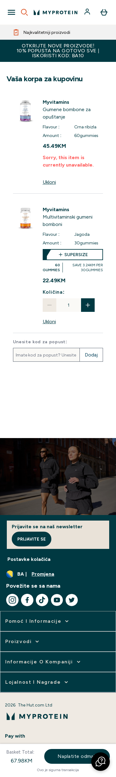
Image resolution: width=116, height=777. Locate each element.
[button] (100, 761)
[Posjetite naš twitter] (72, 600)
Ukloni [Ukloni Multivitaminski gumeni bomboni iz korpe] (49, 321)
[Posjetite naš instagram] (12, 600)
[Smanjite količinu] (49, 305)
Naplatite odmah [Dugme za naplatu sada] (77, 756)
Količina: (54, 292)
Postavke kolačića (28, 559)
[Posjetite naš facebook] (27, 600)
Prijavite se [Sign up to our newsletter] (31, 539)
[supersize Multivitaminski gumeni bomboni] (73, 260)
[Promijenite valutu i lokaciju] (58, 574)
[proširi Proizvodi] (22, 641)
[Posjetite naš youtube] (57, 600)
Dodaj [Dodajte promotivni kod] (91, 354)
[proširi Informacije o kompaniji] (43, 662)
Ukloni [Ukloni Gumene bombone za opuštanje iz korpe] (49, 182)
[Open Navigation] (11, 12)
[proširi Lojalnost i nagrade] (37, 682)
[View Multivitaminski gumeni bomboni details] (73, 217)
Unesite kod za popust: (40, 341)
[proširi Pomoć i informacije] (37, 621)
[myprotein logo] (55, 12)
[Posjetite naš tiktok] (42, 600)
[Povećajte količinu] (88, 305)
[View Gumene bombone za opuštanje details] (73, 110)
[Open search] (24, 12)
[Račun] (87, 12)
